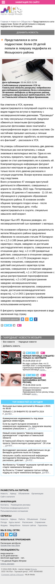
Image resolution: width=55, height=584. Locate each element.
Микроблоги (15, 525)
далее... (43, 370)
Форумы (4, 525)
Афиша (13, 519)
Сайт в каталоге (8, 497)
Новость (4, 493)
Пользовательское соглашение (14, 511)
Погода (4, 522)
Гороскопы (42, 525)
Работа (21, 519)
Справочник (40, 522)
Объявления (32, 519)
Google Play (6, 545)
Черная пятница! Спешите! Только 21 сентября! (38, 357)
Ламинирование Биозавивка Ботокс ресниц (34, 380)
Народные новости (27, 342)
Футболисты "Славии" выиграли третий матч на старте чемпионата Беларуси (27, 466)
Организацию (37, 493)
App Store (15, 545)
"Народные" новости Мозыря (22, 337)
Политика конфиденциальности (15, 508)
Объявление (23, 493)
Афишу (13, 493)
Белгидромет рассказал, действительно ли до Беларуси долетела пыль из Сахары (26, 451)
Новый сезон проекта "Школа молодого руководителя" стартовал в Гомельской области (23, 435)
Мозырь (34, 569)
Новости (4, 519)
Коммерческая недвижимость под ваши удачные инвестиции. (23, 419)
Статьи (43, 519)
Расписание (27, 522)
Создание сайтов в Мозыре (12, 575)
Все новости (9, 342)
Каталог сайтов (29, 525)
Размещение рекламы (21, 505)
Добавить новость (27, 32)
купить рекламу (7, 564)
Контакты (5, 505)
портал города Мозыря (12, 13)
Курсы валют (14, 522)
